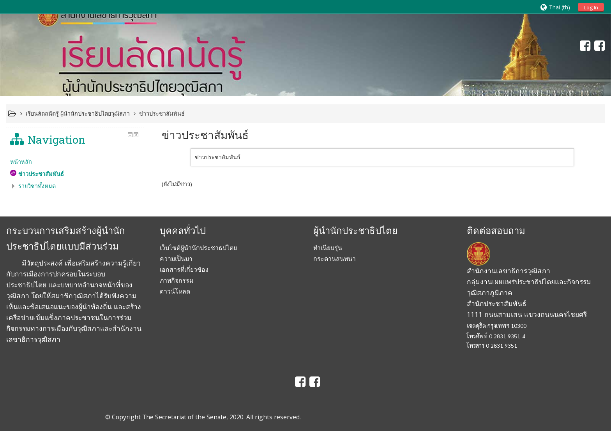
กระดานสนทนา (334, 258)
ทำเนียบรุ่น (327, 247)
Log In (591, 7)
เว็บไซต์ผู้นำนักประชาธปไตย (198, 247)
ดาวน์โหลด (175, 291)
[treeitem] (75, 162)
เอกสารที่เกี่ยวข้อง (184, 269)
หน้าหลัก (21, 161)
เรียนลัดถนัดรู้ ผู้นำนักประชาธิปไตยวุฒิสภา (78, 113)
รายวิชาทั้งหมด (37, 186)
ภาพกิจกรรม (176, 280)
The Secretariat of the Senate (184, 417)
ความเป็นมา (176, 258)
